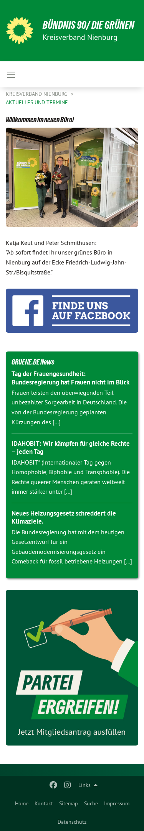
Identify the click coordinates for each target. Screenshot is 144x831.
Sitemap (68, 803)
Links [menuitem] (84, 785)
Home (21, 803)
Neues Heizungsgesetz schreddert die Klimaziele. (64, 517)
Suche (91, 803)
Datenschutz (72, 821)
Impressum (116, 803)
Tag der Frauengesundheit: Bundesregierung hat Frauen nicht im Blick (70, 378)
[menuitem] (21, 803)
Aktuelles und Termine (37, 102)
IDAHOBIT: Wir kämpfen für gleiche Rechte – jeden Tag (71, 447)
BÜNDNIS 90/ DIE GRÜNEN (88, 25)
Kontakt (44, 803)
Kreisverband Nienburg (37, 93)
